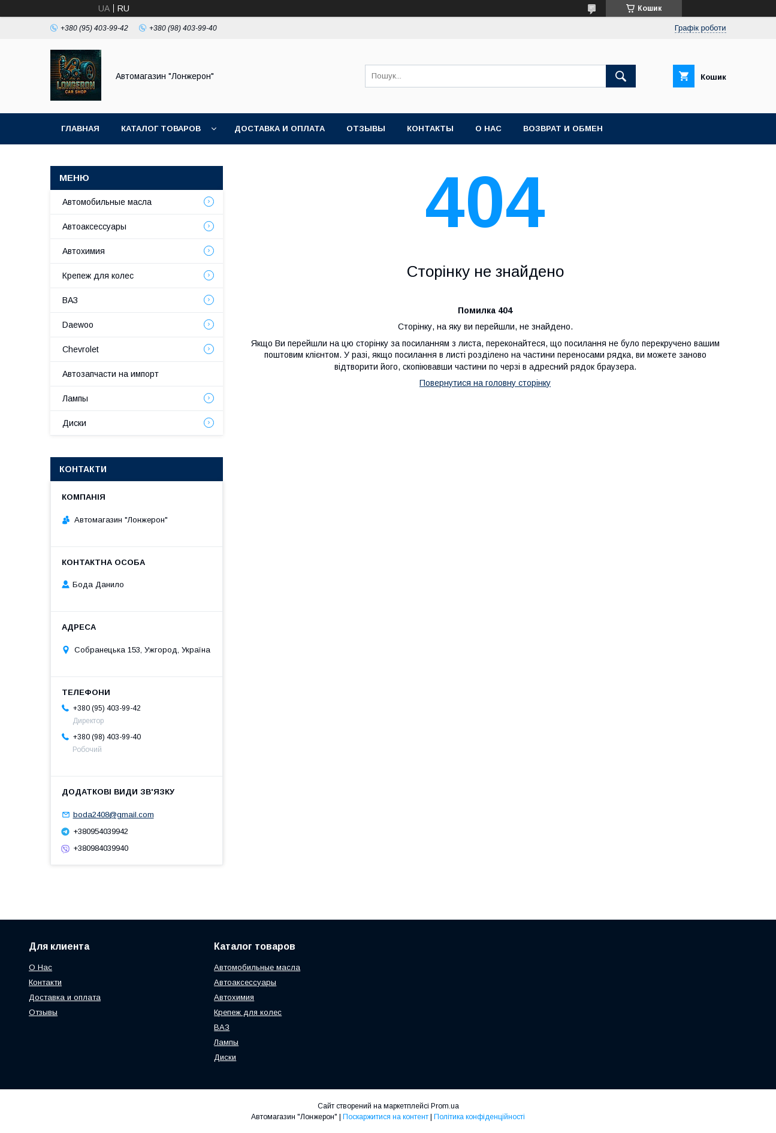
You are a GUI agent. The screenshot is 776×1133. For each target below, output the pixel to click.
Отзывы (365, 128)
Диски (74, 423)
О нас (488, 128)
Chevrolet (80, 349)
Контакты (430, 128)
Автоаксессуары (94, 226)
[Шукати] (621, 76)
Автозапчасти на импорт (110, 374)
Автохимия (83, 251)
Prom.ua (445, 1106)
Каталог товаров (161, 128)
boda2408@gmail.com (113, 814)
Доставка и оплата (279, 128)
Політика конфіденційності (479, 1117)
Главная (80, 128)
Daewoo (77, 325)
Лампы (75, 398)
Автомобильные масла (107, 202)
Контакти (45, 982)
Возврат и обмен (563, 128)
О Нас (40, 967)
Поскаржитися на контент (385, 1117)
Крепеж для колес (98, 275)
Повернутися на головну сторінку (485, 383)
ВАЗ (70, 300)
